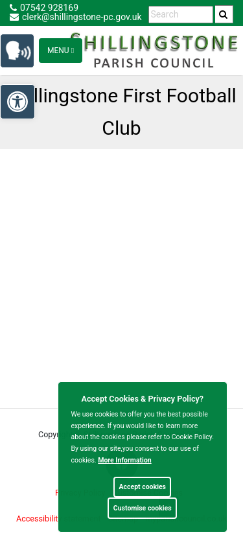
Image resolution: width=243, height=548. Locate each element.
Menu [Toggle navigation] (60, 50)
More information (125, 460)
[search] (224, 14)
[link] (223, 14)
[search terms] (180, 14)
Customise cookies (142, 508)
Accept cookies (142, 487)
